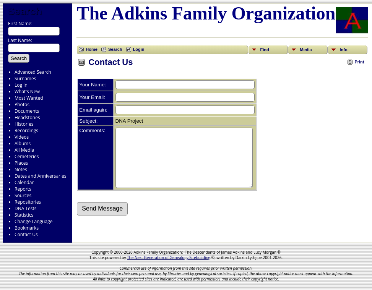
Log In (21, 85)
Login (139, 49)
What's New (27, 91)
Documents (27, 111)
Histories (24, 124)
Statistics (24, 215)
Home (91, 49)
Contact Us (26, 234)
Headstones (27, 117)
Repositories (28, 202)
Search (25, 11)
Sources (23, 195)
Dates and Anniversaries (40, 176)
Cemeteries (27, 156)
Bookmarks (27, 228)
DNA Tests (26, 208)
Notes (21, 169)
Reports (23, 189)
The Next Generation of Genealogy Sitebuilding (168, 257)
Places (21, 163)
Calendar (24, 182)
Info (343, 49)
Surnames (25, 78)
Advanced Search (33, 72)
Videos (22, 137)
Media (306, 49)
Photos (22, 104)
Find (264, 49)
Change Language (33, 221)
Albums (23, 143)
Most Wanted (29, 98)
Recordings (26, 130)
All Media (24, 150)
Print (359, 62)
